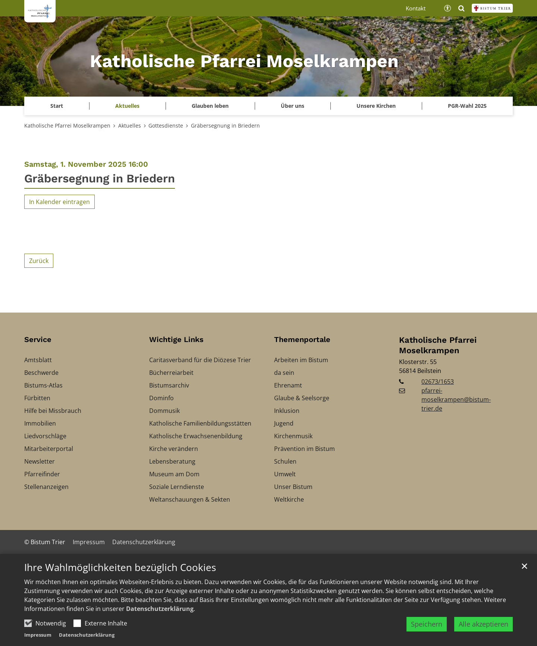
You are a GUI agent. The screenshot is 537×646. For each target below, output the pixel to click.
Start (56, 105)
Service (37, 339)
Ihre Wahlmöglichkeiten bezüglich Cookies (120, 574)
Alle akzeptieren (483, 630)
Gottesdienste (165, 125)
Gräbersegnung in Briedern (225, 125)
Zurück (38, 261)
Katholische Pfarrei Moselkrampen (67, 125)
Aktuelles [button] (127, 105)
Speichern (426, 630)
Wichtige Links (176, 339)
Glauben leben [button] (210, 105)
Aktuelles (129, 125)
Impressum (37, 641)
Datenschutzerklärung (160, 615)
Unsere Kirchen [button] (376, 105)
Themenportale (302, 339)
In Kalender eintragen (59, 202)
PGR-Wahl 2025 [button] (467, 105)
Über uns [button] (292, 105)
